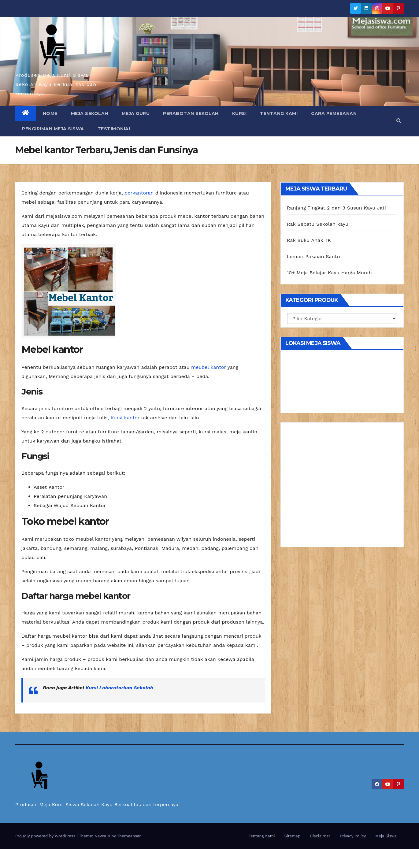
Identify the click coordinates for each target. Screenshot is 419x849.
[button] (398, 121)
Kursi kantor (124, 418)
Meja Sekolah (89, 113)
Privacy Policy (353, 836)
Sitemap (292, 836)
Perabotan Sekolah (191, 113)
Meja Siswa (386, 836)
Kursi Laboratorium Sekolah (119, 688)
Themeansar (129, 836)
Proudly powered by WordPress (46, 836)
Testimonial (115, 129)
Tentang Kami (279, 113)
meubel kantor (208, 367)
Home (50, 113)
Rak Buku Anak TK (309, 240)
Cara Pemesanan (334, 113)
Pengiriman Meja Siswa (53, 129)
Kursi (239, 113)
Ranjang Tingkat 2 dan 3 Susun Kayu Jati (336, 208)
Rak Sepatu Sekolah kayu (318, 224)
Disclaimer (320, 836)
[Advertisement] (342, 487)
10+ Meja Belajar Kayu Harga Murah (329, 273)
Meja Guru (136, 113)
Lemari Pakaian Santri (313, 256)
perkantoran (139, 193)
